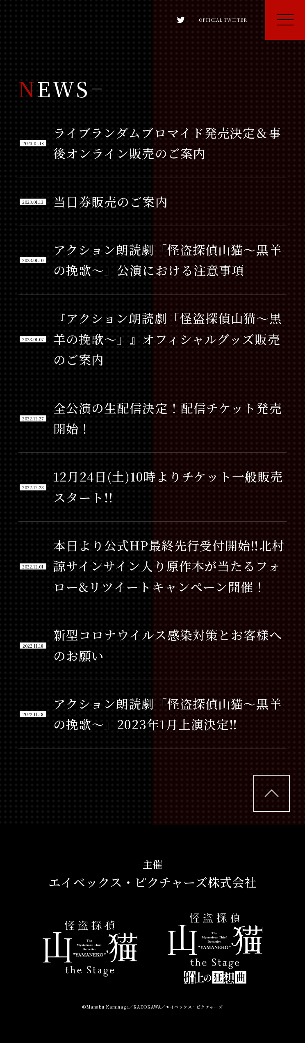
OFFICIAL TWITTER (208, 20)
